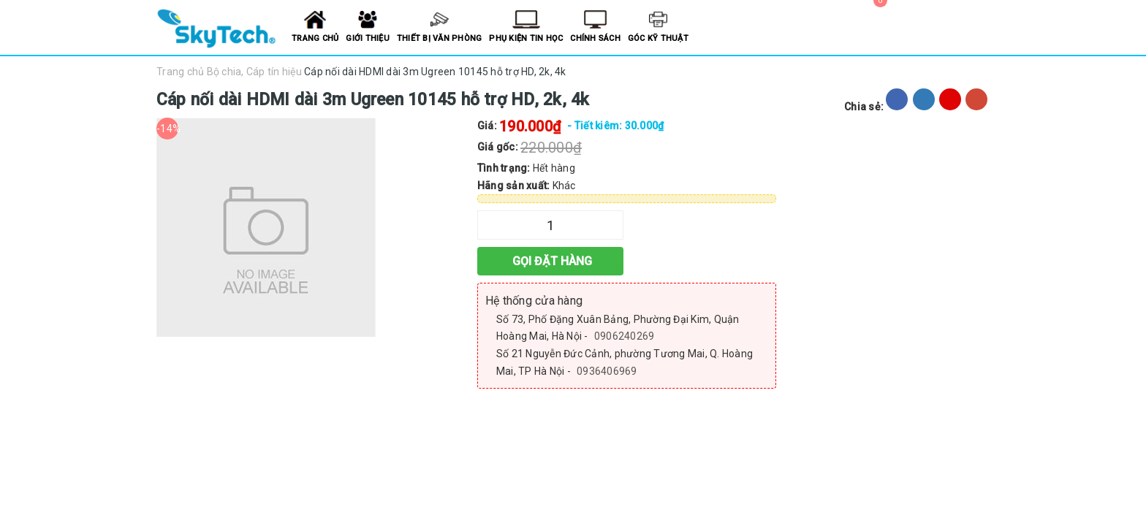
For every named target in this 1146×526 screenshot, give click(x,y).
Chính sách (595, 38)
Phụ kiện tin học (526, 38)
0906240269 (624, 336)
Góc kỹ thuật (658, 38)
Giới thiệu (368, 38)
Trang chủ (315, 38)
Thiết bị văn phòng (439, 38)
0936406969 (607, 371)
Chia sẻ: (864, 107)
